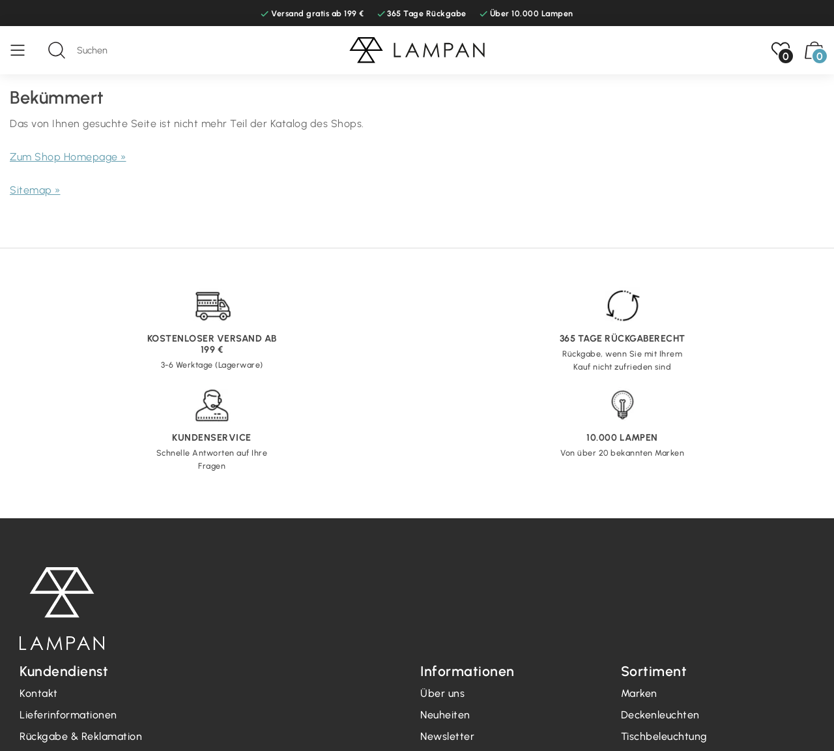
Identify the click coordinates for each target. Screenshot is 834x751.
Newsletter (447, 736)
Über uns (442, 693)
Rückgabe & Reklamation (81, 736)
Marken (639, 693)
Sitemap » (35, 190)
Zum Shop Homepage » (68, 157)
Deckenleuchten (660, 715)
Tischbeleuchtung (664, 736)
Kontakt (39, 693)
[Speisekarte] (24, 50)
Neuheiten (445, 715)
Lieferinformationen (68, 715)
